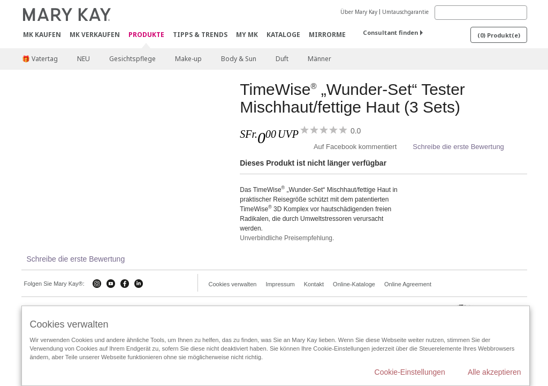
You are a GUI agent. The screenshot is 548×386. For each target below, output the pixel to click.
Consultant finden (390, 32)
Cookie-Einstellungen (410, 372)
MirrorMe (327, 34)
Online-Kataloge (354, 284)
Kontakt (314, 284)
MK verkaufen (95, 34)
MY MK (247, 34)
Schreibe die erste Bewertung (458, 147)
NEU (83, 58)
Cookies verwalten (233, 284)
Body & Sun (238, 58)
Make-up (188, 58)
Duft (282, 58)
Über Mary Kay (358, 12)
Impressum (279, 284)
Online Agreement (407, 284)
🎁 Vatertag (40, 58)
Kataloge (283, 34)
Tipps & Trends (200, 34)
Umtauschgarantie (405, 12)
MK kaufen (42, 34)
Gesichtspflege (132, 58)
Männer (319, 58)
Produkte (146, 35)
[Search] (481, 12)
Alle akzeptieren (494, 372)
